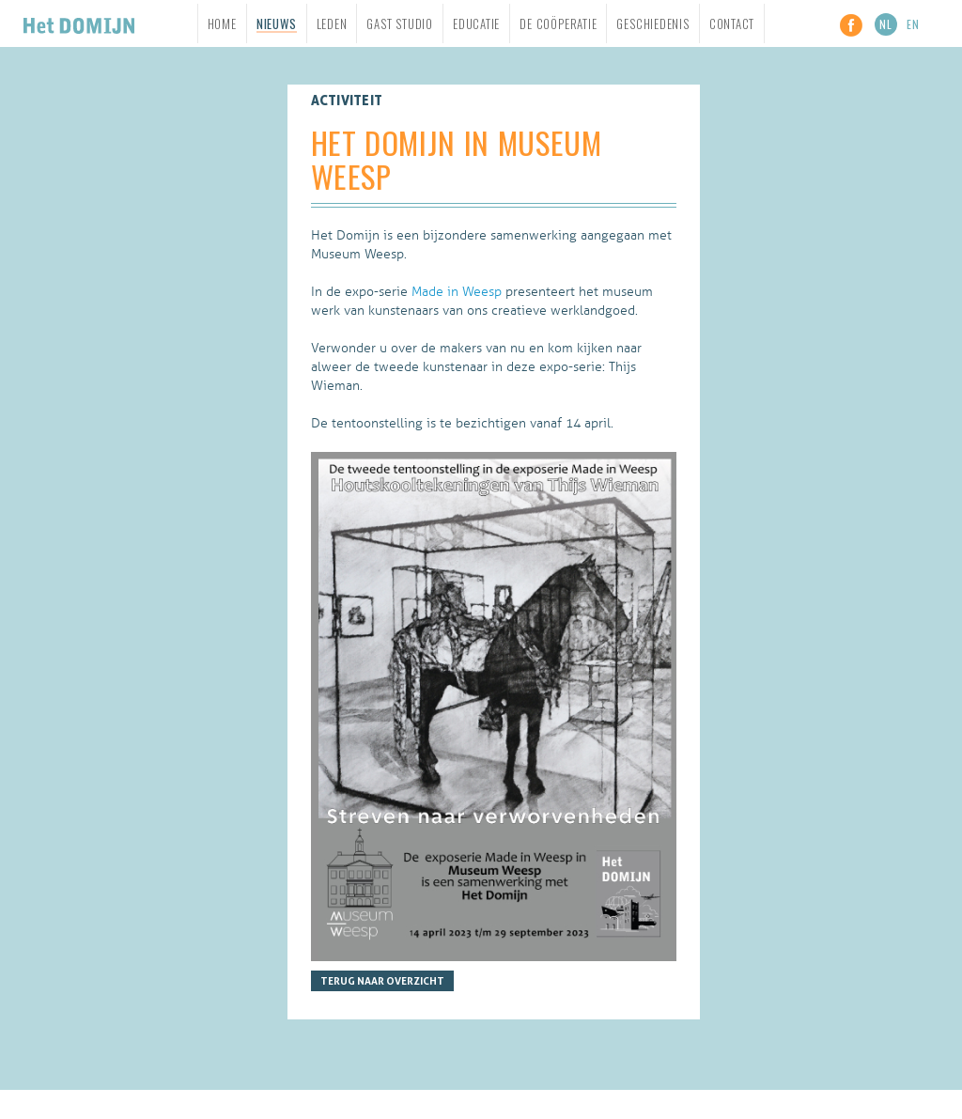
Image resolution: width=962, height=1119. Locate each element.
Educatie (476, 23)
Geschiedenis (652, 23)
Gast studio (399, 23)
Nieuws (276, 24)
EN (913, 24)
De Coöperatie (558, 23)
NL (885, 24)
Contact (731, 23)
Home (222, 23)
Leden (332, 23)
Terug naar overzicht (382, 980)
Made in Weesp (456, 292)
